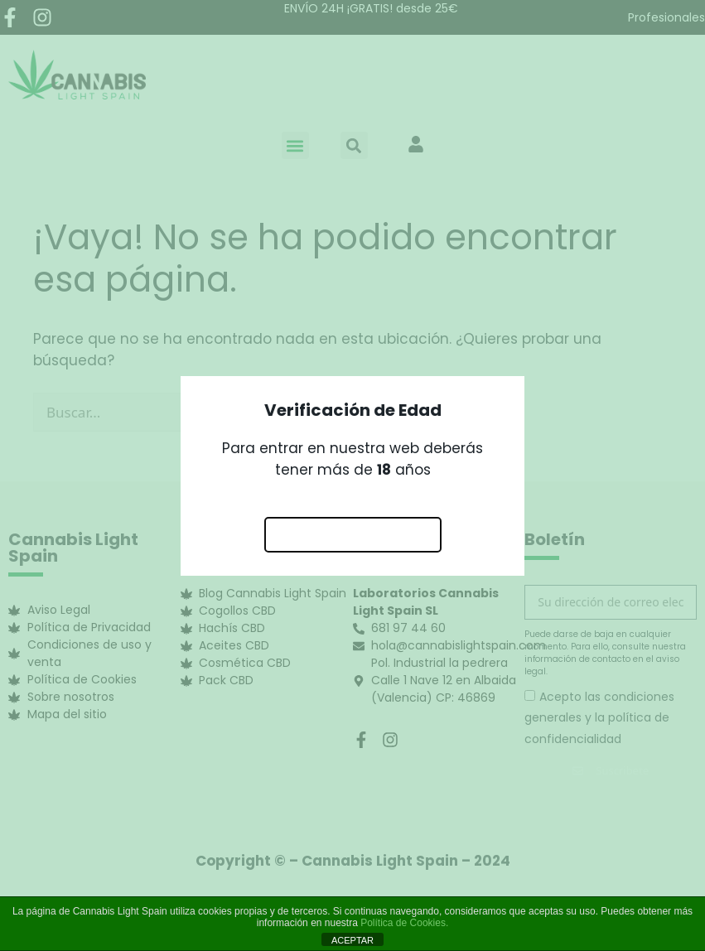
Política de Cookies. (404, 923)
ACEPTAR (352, 940)
